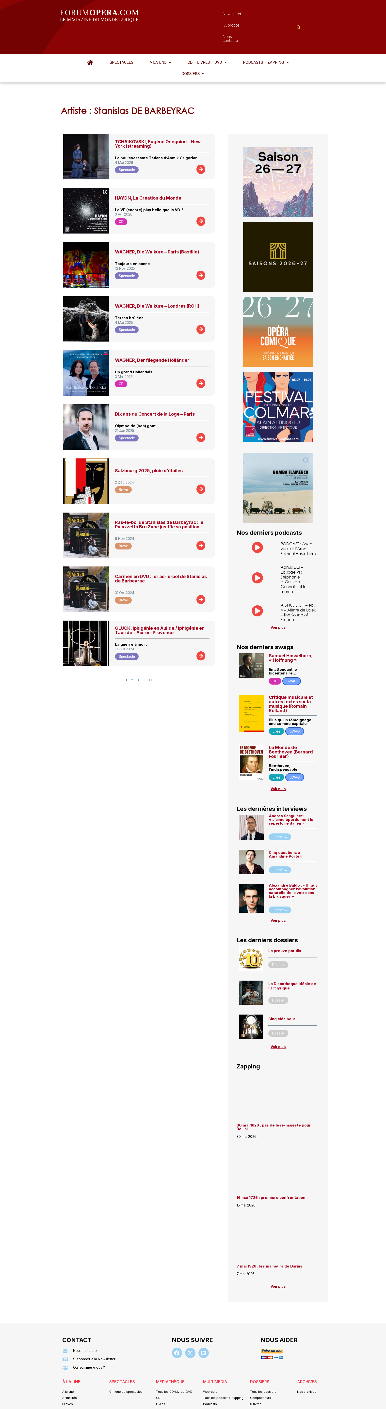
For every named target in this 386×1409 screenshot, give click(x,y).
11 (150, 656)
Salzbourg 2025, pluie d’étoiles (149, 446)
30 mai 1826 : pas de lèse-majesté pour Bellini (274, 1102)
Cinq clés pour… (283, 993)
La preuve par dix (284, 925)
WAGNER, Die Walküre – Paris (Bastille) (157, 227)
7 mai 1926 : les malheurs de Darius (269, 1241)
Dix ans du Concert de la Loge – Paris (155, 389)
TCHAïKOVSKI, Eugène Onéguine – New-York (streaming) (159, 120)
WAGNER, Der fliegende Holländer (152, 336)
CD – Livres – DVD (205, 38)
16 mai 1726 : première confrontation (271, 1172)
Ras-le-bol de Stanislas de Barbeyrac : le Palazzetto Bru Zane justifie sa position (159, 500)
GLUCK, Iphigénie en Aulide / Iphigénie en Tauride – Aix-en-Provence (160, 606)
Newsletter (185, 15)
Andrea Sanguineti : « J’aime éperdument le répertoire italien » (291, 794)
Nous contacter (248, 15)
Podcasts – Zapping (264, 38)
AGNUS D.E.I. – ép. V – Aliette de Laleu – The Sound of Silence (298, 587)
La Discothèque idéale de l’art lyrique (292, 960)
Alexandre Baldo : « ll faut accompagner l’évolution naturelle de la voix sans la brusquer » (293, 866)
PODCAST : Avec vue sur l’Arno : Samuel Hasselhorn (298, 524)
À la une (160, 38)
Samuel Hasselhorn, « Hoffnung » (290, 632)
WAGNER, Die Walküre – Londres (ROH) (157, 281)
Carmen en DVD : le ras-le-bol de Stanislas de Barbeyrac (161, 554)
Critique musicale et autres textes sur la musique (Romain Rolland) (291, 678)
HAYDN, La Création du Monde (148, 173)
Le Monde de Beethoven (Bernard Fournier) (291, 727)
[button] (160, 38)
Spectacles (122, 38)
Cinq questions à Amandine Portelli (285, 829)
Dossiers (193, 49)
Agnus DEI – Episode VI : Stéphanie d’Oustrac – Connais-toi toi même (294, 554)
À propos (215, 15)
